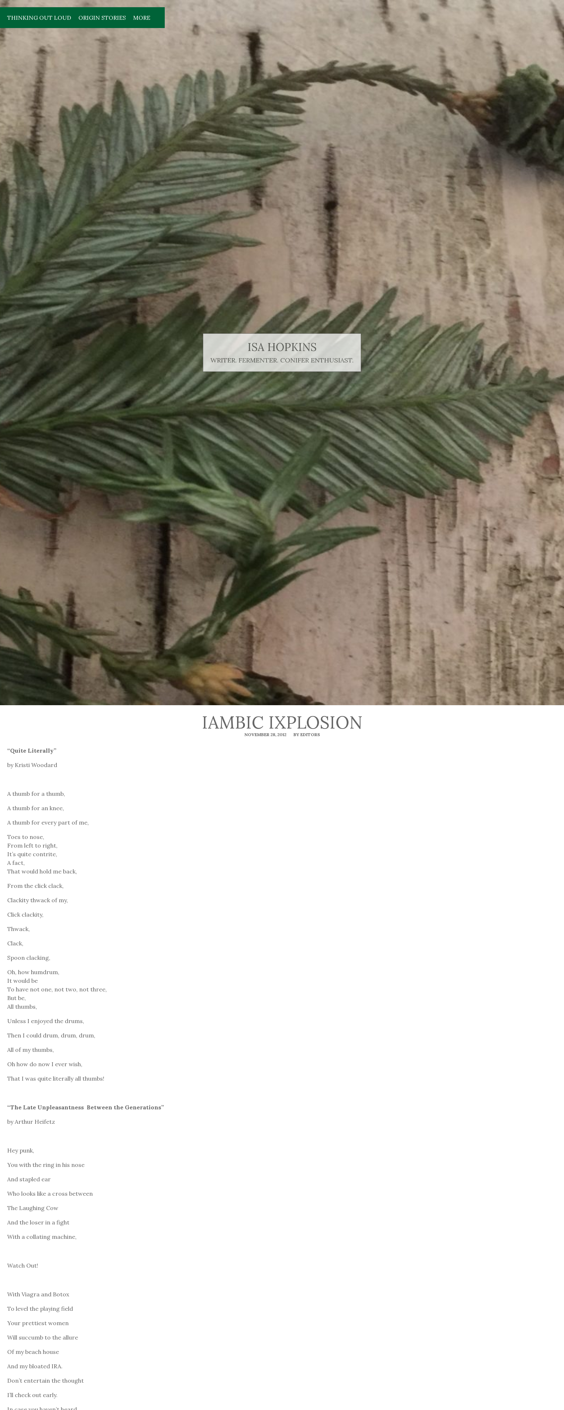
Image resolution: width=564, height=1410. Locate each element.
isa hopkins (282, 347)
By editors (307, 734)
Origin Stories (102, 17)
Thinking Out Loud (39, 17)
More (141, 17)
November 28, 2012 (265, 734)
